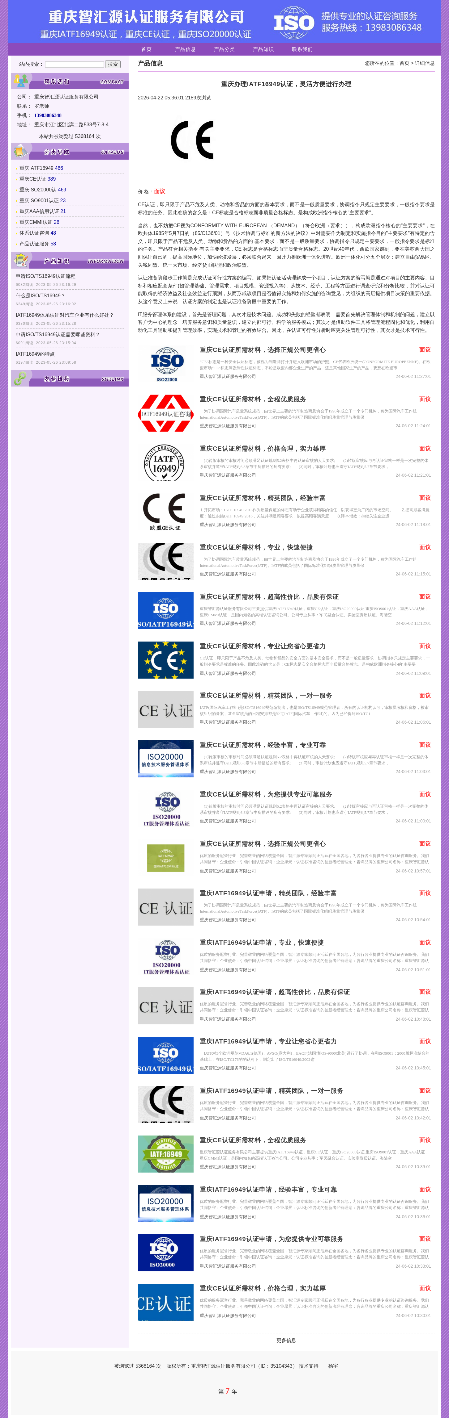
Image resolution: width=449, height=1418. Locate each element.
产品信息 (185, 49)
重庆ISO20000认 (38, 189)
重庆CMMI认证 (36, 222)
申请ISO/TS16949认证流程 (45, 276)
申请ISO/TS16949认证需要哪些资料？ (58, 334)
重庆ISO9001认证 (39, 200)
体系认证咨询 (34, 233)
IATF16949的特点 (35, 354)
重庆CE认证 (32, 179)
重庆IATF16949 (36, 168)
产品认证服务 (34, 243)
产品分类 (224, 49)
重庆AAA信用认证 (39, 211)
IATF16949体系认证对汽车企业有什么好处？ (65, 315)
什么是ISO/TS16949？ (41, 295)
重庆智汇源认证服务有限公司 (228, 376)
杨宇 (333, 1366)
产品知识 (263, 49)
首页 (146, 49)
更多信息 (286, 1340)
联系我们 (302, 49)
